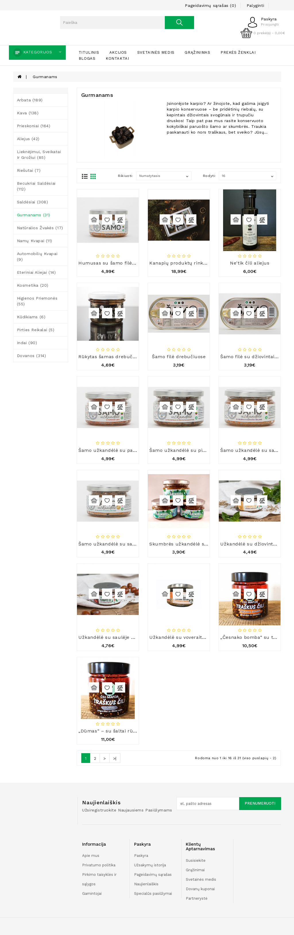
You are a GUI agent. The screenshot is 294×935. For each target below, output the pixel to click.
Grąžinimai (195, 870)
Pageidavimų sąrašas (153, 874)
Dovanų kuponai (200, 889)
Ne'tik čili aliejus (249, 263)
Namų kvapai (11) (35, 240)
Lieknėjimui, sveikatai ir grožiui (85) (39, 154)
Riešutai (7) (29, 170)
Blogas (87, 58)
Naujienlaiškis (146, 884)
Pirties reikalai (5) (36, 329)
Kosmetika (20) (33, 285)
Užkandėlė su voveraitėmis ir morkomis (196, 637)
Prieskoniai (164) (34, 126)
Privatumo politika (98, 865)
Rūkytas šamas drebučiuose (111, 356)
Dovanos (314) (31, 355)
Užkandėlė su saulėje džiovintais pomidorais (131, 637)
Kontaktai (117, 58)
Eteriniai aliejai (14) (36, 272)
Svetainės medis (156, 52)
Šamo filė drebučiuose (179, 356)
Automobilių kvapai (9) (37, 256)
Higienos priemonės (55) (37, 301)
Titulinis (89, 52)
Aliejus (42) (28, 138)
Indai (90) (27, 342)
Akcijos (118, 52)
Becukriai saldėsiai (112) (36, 186)
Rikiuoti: (125, 176)
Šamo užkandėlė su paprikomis (116, 450)
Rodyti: (209, 176)
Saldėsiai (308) (32, 202)
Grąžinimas (197, 52)
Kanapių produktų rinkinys (180, 263)
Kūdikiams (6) (31, 317)
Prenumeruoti (260, 803)
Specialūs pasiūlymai (153, 893)
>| (115, 758)
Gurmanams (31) (33, 215)
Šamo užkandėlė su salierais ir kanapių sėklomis (136, 544)
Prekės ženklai (238, 52)
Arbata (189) (30, 100)
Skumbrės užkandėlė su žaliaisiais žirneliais (202, 544)
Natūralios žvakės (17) (40, 227)
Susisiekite (196, 860)
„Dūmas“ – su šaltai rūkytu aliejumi (121, 731)
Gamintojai (92, 893)
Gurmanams (45, 76)
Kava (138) (28, 113)
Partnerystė (197, 898)
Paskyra (141, 855)
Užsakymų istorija (150, 865)
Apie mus (90, 855)
